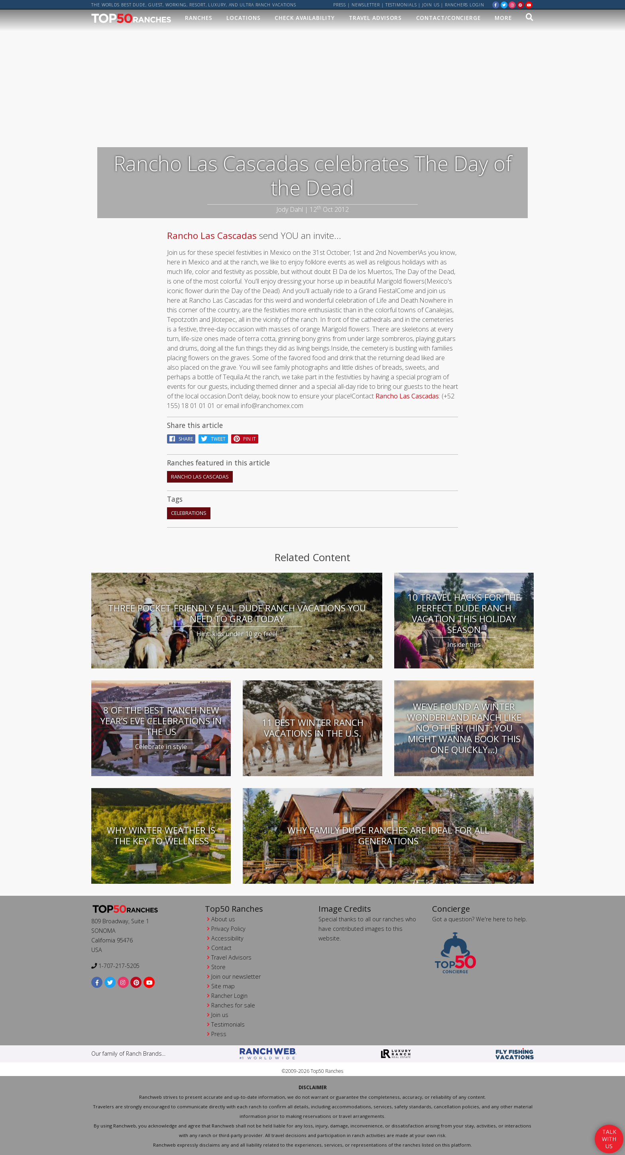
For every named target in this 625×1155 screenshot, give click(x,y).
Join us (430, 5)
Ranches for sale (233, 1004)
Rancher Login (229, 994)
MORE (503, 18)
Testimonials (401, 5)
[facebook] (495, 4)
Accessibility (227, 937)
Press (339, 5)
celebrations (188, 512)
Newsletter (366, 5)
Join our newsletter (236, 975)
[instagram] (512, 4)
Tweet (213, 437)
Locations (243, 18)
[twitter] (504, 4)
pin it (245, 437)
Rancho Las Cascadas (212, 234)
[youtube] (529, 4)
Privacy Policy (228, 927)
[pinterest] (520, 4)
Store (218, 966)
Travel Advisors (375, 18)
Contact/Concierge (448, 18)
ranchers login (464, 5)
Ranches (198, 18)
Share (181, 437)
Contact (221, 946)
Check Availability (304, 18)
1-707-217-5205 (115, 964)
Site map (223, 985)
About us (223, 918)
